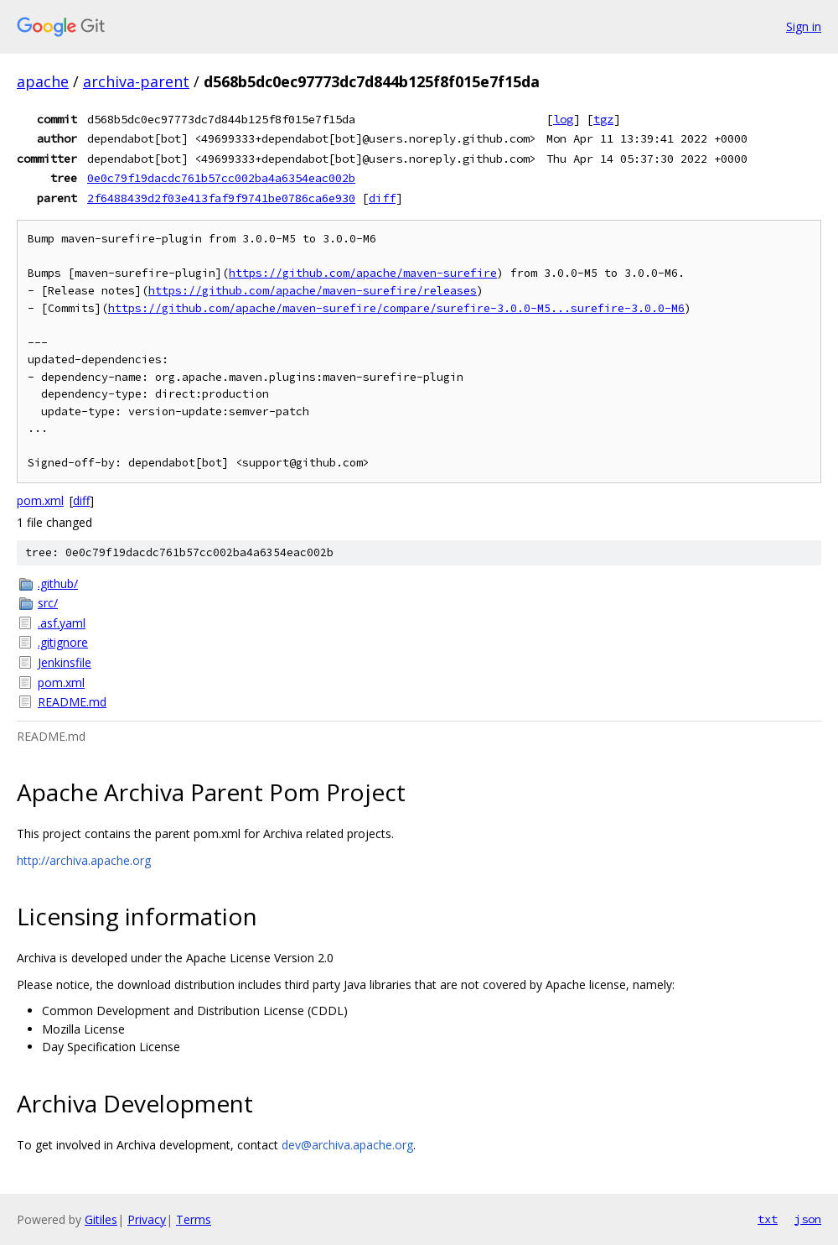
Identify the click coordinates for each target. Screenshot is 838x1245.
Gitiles (101, 1219)
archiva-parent (136, 81)
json (807, 1219)
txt (768, 1219)
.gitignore (63, 642)
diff (382, 198)
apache (43, 81)
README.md (72, 702)
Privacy (146, 1219)
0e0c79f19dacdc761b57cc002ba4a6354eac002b (221, 177)
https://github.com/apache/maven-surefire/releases (312, 291)
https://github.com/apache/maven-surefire (363, 273)
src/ (48, 603)
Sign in (803, 26)
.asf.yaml (61, 623)
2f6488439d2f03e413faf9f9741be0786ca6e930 (221, 198)
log (563, 119)
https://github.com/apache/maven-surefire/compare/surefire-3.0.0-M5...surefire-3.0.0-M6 (396, 308)
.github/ (58, 583)
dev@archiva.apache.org (347, 1145)
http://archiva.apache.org (84, 860)
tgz (603, 119)
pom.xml (40, 500)
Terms (193, 1219)
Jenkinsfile (64, 662)
